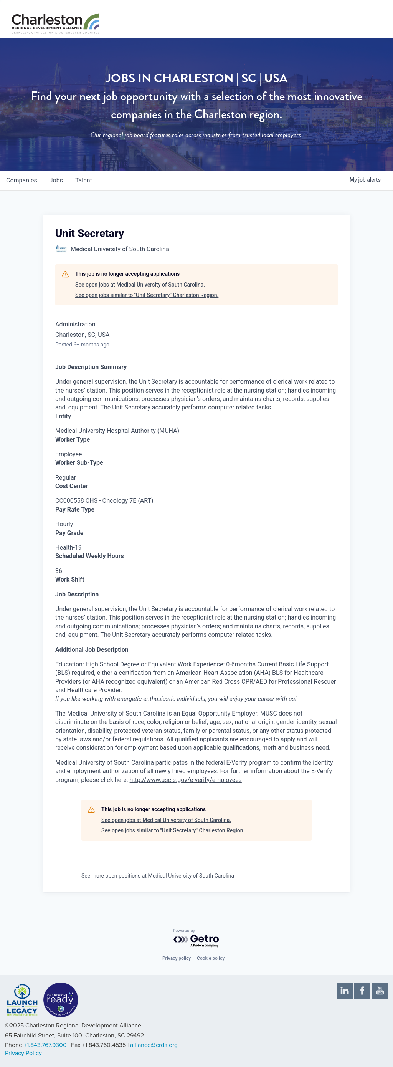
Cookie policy (211, 958)
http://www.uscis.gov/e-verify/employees (186, 780)
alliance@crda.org (154, 1045)
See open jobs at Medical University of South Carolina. (140, 285)
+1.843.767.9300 (45, 1045)
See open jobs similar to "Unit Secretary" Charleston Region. (146, 295)
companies (21, 180)
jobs (56, 180)
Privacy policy (176, 958)
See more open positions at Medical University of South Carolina (157, 876)
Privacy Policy (23, 1053)
